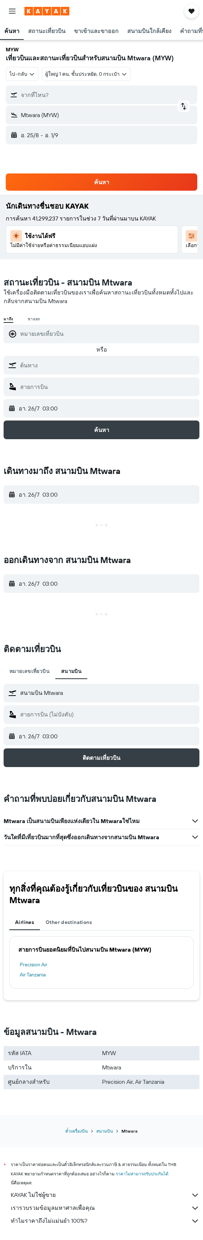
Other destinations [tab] (69, 922)
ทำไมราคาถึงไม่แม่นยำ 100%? (105, 1221)
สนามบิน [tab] (71, 671)
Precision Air (33, 964)
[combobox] (22, 74)
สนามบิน (104, 1131)
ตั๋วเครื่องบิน (76, 1131)
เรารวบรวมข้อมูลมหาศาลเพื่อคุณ (105, 1208)
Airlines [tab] (24, 922)
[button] (12, 11)
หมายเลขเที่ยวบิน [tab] (29, 671)
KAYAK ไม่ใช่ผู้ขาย (105, 1195)
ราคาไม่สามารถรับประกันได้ (142, 1173)
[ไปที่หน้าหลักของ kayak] (46, 11)
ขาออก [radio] (34, 319)
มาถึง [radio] (8, 319)
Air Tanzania (33, 974)
